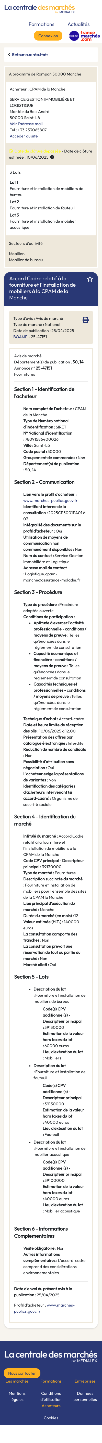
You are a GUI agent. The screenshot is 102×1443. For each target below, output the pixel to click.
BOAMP (20, 336)
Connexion (48, 35)
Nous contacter (22, 1373)
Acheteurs (51, 1405)
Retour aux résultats (30, 54)
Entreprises (85, 1381)
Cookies (51, 1417)
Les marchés (17, 1381)
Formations (41, 24)
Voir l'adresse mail (26, 123)
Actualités (78, 24)
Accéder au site (24, 135)
